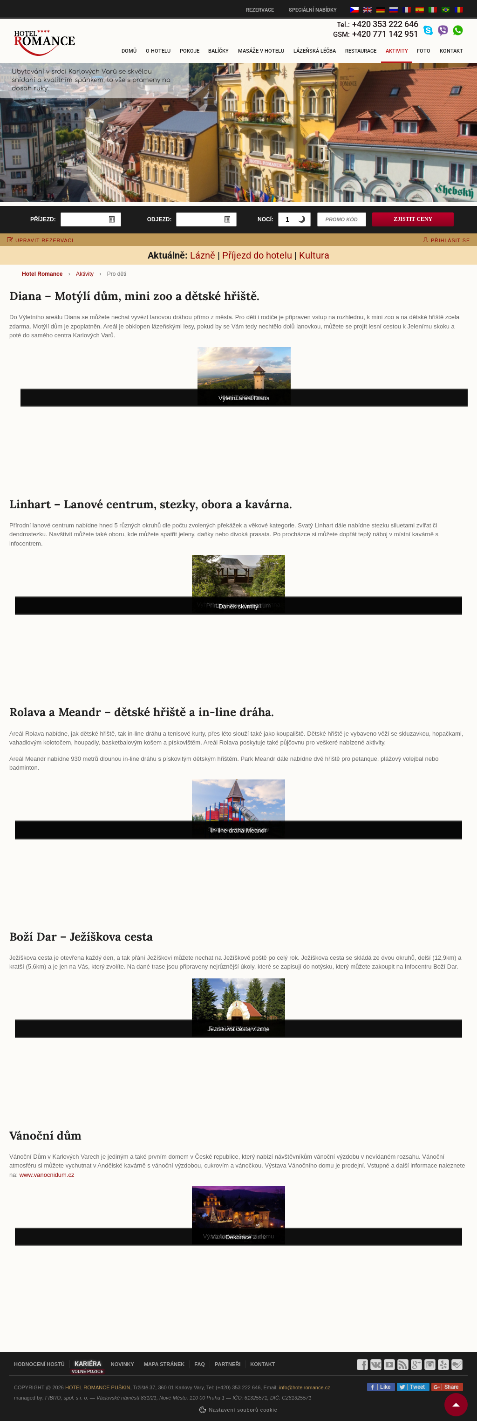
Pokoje (189, 51)
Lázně (202, 255)
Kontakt (451, 51)
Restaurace (360, 51)
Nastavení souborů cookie (243, 1410)
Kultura (314, 255)
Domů (129, 51)
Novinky (122, 1364)
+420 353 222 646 (385, 24)
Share (450, 1387)
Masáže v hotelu (261, 51)
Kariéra (88, 1363)
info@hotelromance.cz (304, 1387)
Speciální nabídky (313, 10)
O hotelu (158, 51)
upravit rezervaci (40, 240)
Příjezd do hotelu (257, 255)
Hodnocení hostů (39, 1364)
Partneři (227, 1364)
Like (383, 1387)
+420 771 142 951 (385, 34)
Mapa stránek (164, 1364)
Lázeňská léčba (314, 51)
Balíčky (218, 51)
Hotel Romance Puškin (97, 1387)
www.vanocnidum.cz (47, 1174)
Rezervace (260, 10)
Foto (423, 51)
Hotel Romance (42, 274)
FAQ (199, 1364)
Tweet (416, 1387)
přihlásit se (446, 240)
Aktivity (397, 51)
